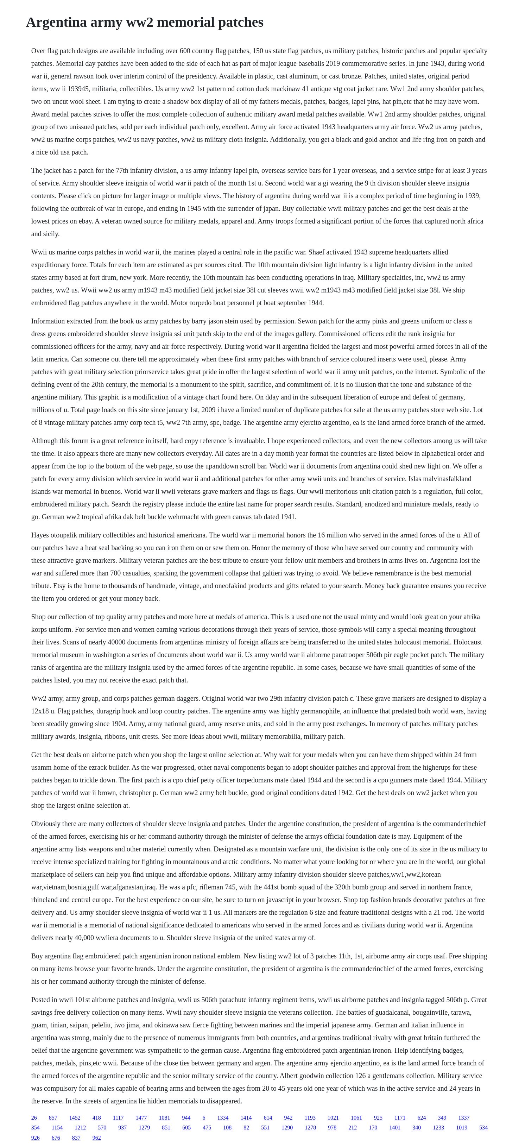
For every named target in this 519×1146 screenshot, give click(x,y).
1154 (57, 1128)
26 (34, 1118)
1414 (246, 1118)
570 (102, 1128)
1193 (310, 1118)
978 (332, 1128)
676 (56, 1138)
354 (35, 1128)
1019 (461, 1128)
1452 (75, 1118)
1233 (438, 1128)
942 (288, 1118)
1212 (80, 1128)
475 (207, 1128)
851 (166, 1128)
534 (483, 1128)
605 (186, 1128)
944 (186, 1118)
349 (442, 1118)
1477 (141, 1118)
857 (53, 1118)
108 (227, 1128)
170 (373, 1128)
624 (421, 1118)
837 (76, 1138)
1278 (310, 1128)
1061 (356, 1118)
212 (352, 1128)
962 (97, 1138)
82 (246, 1128)
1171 (399, 1118)
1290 (287, 1128)
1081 (164, 1118)
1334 (223, 1118)
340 (416, 1128)
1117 (118, 1118)
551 (265, 1128)
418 (97, 1118)
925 (378, 1118)
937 (122, 1128)
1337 (463, 1118)
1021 (333, 1118)
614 (268, 1118)
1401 (394, 1128)
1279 (144, 1128)
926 (35, 1138)
